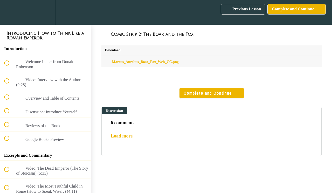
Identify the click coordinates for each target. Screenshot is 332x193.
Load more (122, 136)
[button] (9, 12)
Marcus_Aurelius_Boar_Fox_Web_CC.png (142, 62)
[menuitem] (45, 12)
